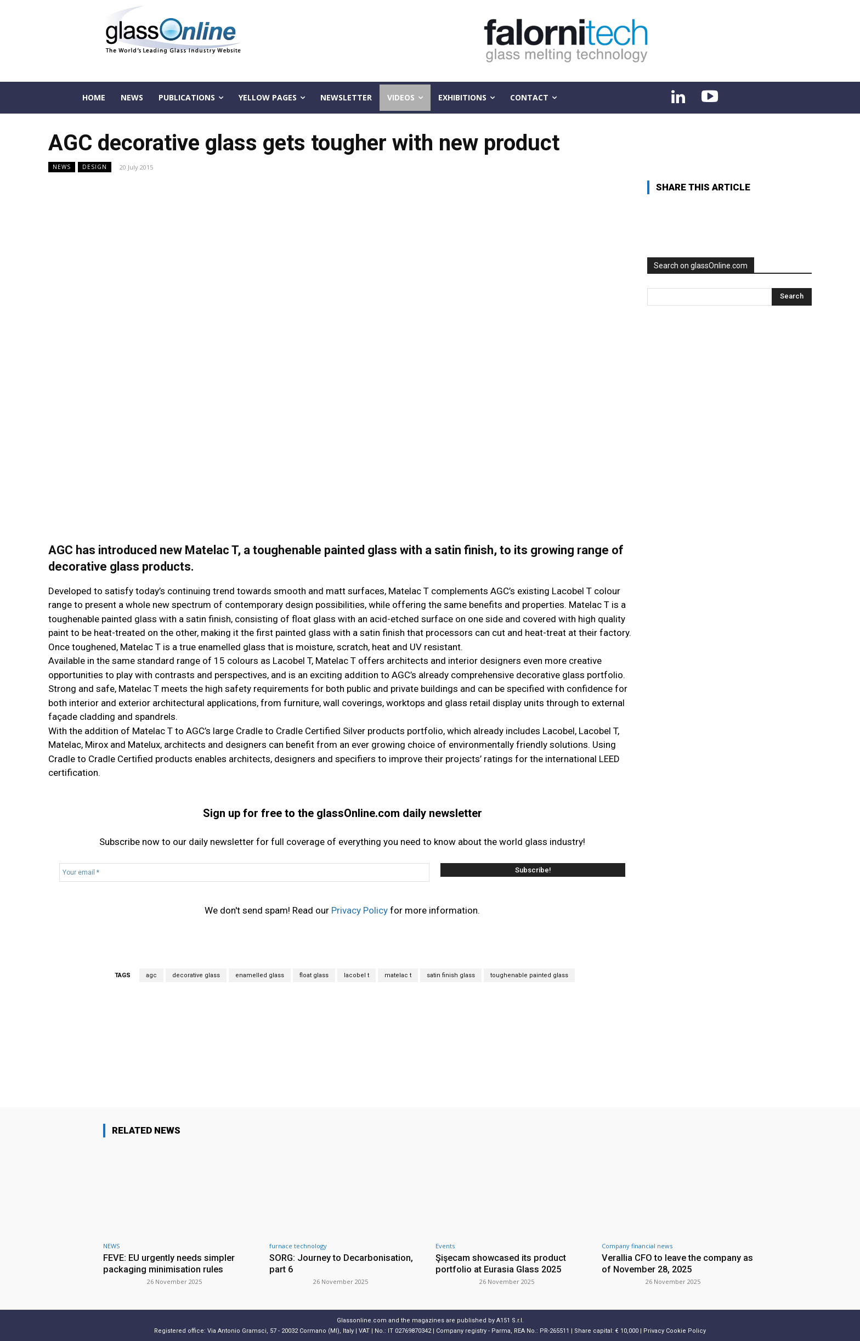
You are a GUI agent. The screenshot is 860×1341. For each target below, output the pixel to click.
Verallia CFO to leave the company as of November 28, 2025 (679, 1263)
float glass (314, 975)
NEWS (61, 167)
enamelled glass (259, 975)
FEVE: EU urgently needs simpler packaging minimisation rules (171, 1263)
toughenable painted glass (529, 975)
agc (151, 975)
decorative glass (196, 975)
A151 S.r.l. (510, 1319)
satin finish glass (451, 975)
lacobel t (356, 975)
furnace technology (298, 1246)
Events (445, 1246)
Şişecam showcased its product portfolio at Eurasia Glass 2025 (502, 1263)
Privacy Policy (359, 910)
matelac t (397, 975)
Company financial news (637, 1246)
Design (94, 167)
